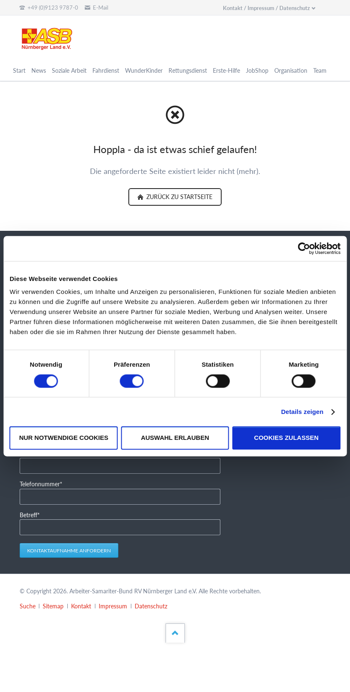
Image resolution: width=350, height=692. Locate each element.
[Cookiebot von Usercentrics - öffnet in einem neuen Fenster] (303, 248)
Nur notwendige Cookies (63, 438)
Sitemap (53, 606)
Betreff (32, 514)
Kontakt (81, 606)
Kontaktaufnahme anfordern (69, 550)
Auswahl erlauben (175, 438)
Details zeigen (302, 411)
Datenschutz (151, 606)
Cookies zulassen (286, 438)
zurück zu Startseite (178, 196)
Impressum (113, 606)
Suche (28, 606)
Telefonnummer (41, 484)
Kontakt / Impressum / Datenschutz (266, 8)
